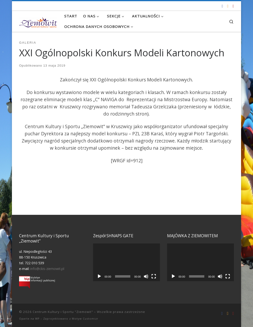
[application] (126, 262)
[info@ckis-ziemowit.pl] (227, 6)
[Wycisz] (146, 276)
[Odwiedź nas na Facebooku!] (222, 6)
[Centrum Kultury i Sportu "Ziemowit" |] (38, 21)
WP (37, 318)
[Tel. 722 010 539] (233, 6)
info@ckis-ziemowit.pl (47, 268)
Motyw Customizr (85, 318)
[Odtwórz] (99, 276)
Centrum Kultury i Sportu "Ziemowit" (63, 312)
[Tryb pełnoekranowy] (153, 276)
